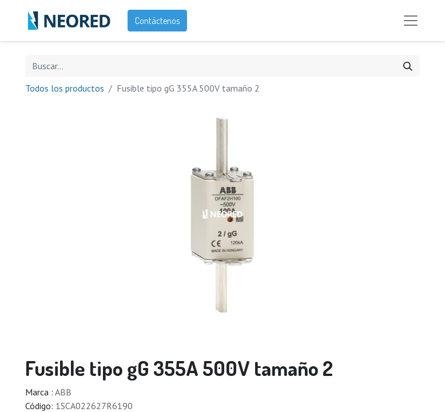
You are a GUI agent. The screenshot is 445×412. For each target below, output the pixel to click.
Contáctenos (157, 20)
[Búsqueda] (408, 66)
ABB (63, 392)
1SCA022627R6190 (94, 405)
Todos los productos (64, 88)
